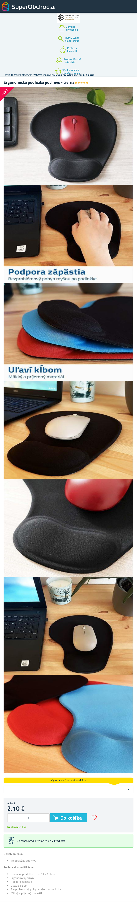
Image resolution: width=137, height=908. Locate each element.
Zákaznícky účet (112, 9)
